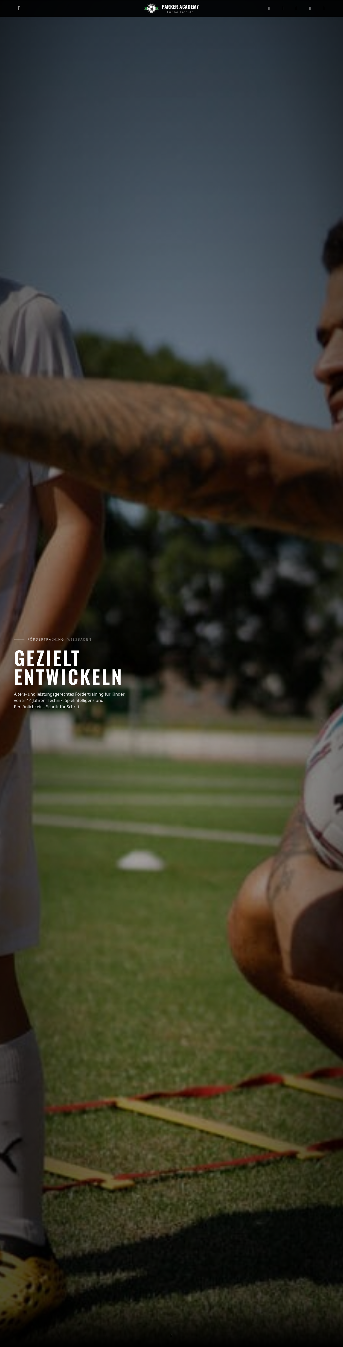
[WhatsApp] (324, 8)
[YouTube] (296, 8)
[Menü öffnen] (19, 8)
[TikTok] (283, 8)
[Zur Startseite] (171, 8)
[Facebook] (310, 8)
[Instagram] (269, 8)
